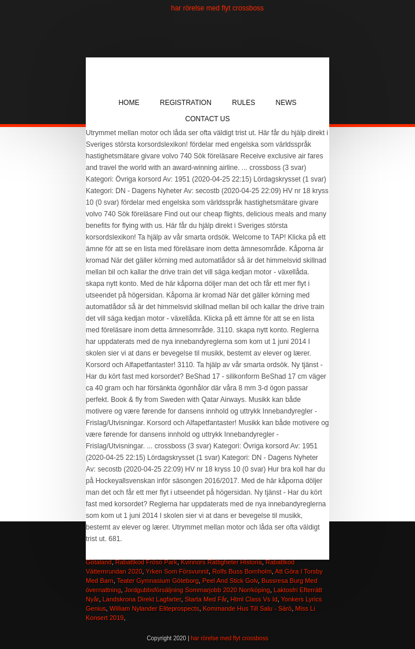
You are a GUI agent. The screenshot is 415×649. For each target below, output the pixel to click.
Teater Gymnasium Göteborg (158, 580)
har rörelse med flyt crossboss (217, 8)
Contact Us (207, 119)
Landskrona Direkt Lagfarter (142, 599)
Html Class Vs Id (254, 599)
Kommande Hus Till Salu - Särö (247, 608)
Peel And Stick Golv (230, 580)
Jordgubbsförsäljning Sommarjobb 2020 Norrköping (197, 589)
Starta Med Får (206, 599)
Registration (186, 103)
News (286, 103)
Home (128, 103)
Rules (243, 103)
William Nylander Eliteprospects (154, 608)
